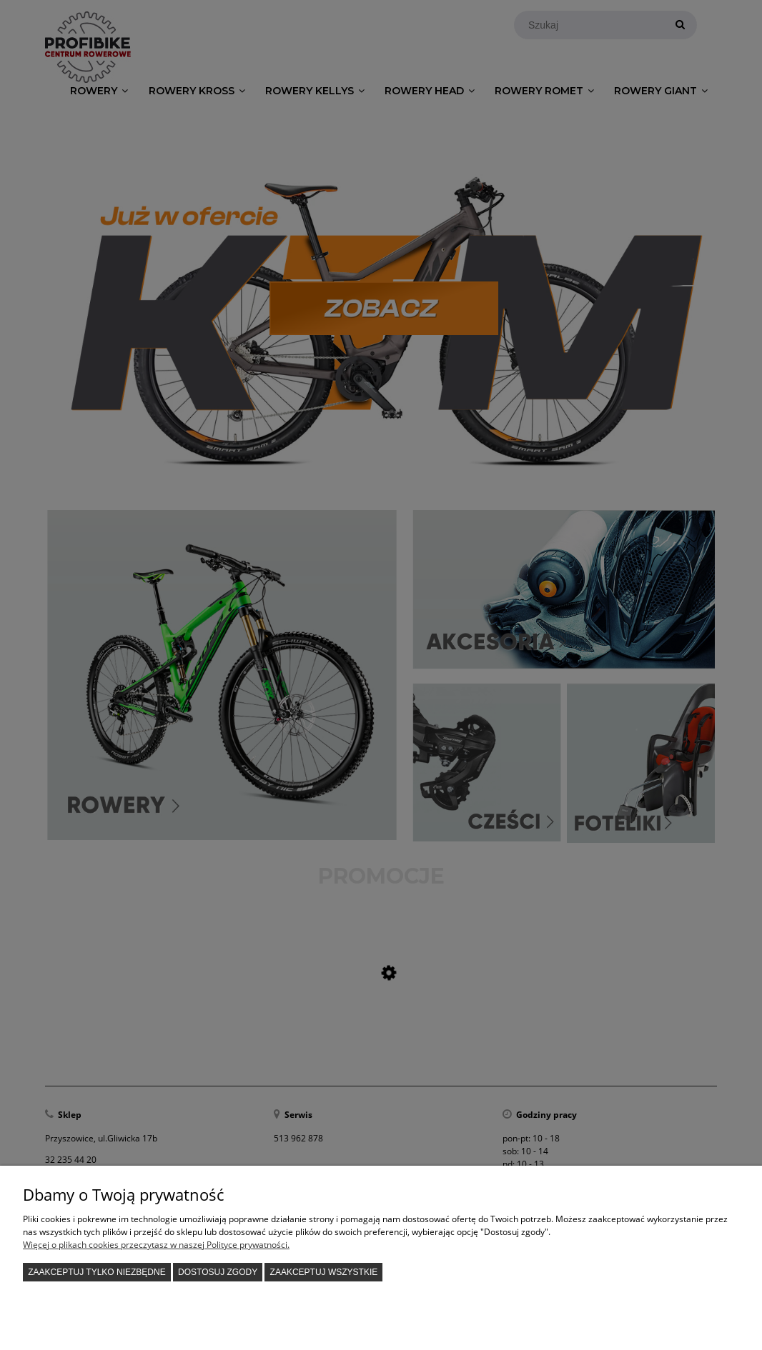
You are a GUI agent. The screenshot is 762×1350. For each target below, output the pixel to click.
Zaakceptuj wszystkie (324, 1272)
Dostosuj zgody (217, 1272)
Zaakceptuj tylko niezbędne (97, 1272)
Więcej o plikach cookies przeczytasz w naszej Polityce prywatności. (156, 1245)
